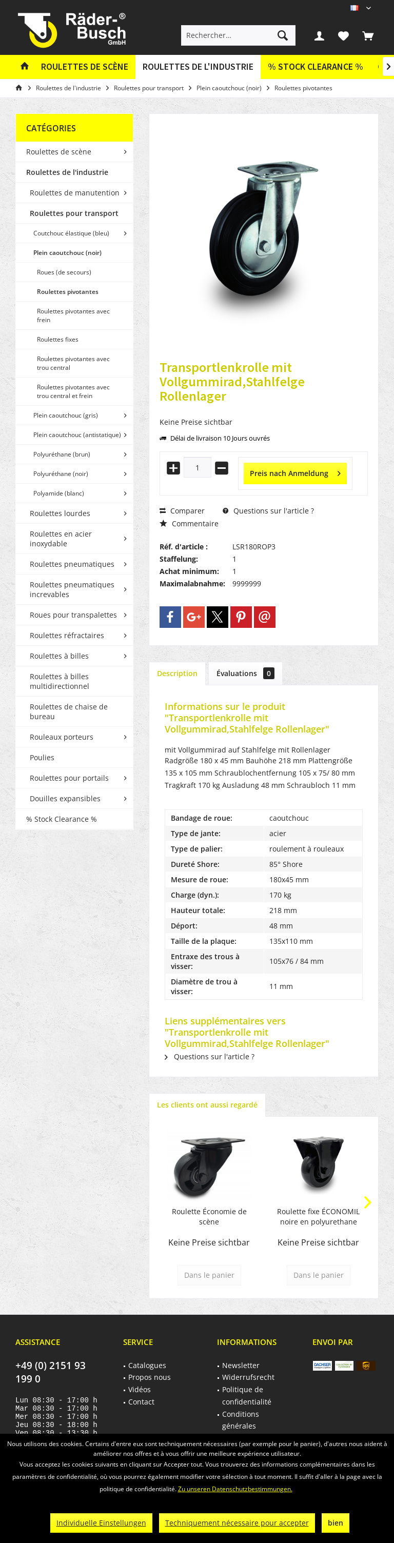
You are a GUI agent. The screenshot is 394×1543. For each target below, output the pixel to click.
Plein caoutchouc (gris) (65, 415)
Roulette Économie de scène (209, 1216)
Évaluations (245, 673)
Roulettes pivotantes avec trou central (73, 363)
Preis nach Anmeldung (295, 471)
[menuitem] (368, 35)
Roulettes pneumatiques (72, 564)
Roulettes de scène (58, 151)
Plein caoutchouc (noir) (67, 252)
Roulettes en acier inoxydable (61, 538)
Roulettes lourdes (60, 513)
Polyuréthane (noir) (60, 473)
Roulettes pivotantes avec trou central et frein (73, 391)
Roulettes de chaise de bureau (69, 711)
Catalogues (147, 1365)
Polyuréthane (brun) (61, 454)
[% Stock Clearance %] (315, 67)
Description (177, 673)
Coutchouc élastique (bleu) (71, 233)
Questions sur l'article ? (268, 511)
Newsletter (241, 1365)
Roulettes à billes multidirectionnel (59, 681)
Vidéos (139, 1389)
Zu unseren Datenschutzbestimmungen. (235, 1489)
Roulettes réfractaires (67, 635)
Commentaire (189, 523)
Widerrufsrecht (248, 1377)
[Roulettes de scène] (84, 67)
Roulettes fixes (57, 339)
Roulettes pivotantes (67, 291)
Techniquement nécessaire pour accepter (237, 1523)
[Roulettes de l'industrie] (198, 67)
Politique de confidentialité (246, 1395)
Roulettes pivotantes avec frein (73, 315)
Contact (141, 1402)
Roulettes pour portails (69, 778)
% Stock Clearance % (61, 819)
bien (335, 1523)
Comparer (182, 511)
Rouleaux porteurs (61, 737)
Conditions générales (240, 1420)
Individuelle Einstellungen (101, 1523)
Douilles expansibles (65, 798)
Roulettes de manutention (75, 192)
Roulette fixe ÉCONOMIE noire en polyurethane (318, 1216)
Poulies (42, 757)
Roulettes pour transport (74, 213)
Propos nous (149, 1377)
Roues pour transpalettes (73, 615)
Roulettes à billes (59, 656)
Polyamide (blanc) (58, 493)
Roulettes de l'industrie (67, 172)
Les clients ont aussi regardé (207, 1105)
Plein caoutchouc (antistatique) (77, 434)
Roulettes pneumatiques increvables (72, 589)
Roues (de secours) (64, 272)
